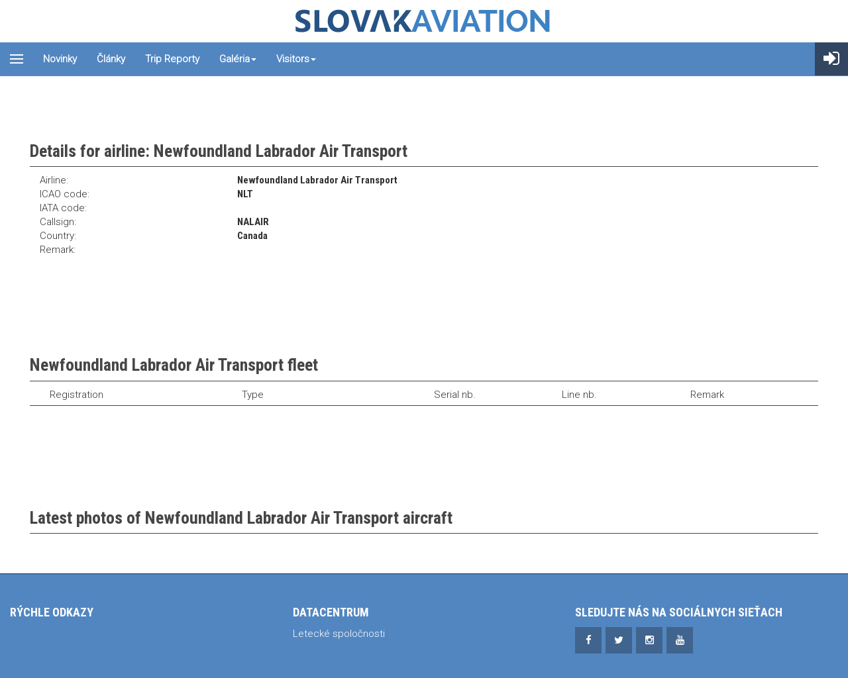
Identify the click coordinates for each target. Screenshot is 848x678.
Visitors (296, 59)
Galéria (237, 59)
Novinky (60, 59)
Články (111, 59)
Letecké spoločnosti (339, 634)
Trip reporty (172, 59)
